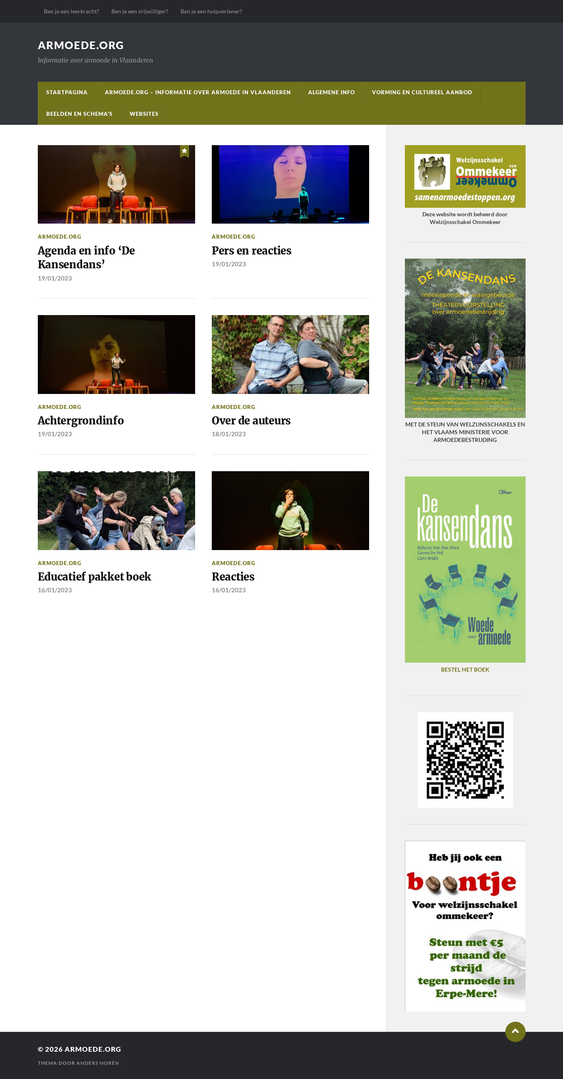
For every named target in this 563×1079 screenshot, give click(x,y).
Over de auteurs (251, 420)
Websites (144, 114)
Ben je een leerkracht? (71, 11)
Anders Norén (97, 1063)
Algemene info (331, 92)
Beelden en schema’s (79, 114)
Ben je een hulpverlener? (211, 11)
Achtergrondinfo (81, 420)
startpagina (67, 92)
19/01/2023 (55, 278)
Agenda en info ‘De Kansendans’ (86, 257)
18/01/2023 (229, 433)
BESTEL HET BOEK (465, 669)
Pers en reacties (251, 250)
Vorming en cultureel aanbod (422, 92)
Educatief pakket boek (95, 576)
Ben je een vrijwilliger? (139, 11)
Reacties (233, 576)
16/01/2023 (55, 590)
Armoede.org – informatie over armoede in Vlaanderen (198, 92)
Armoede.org (81, 45)
